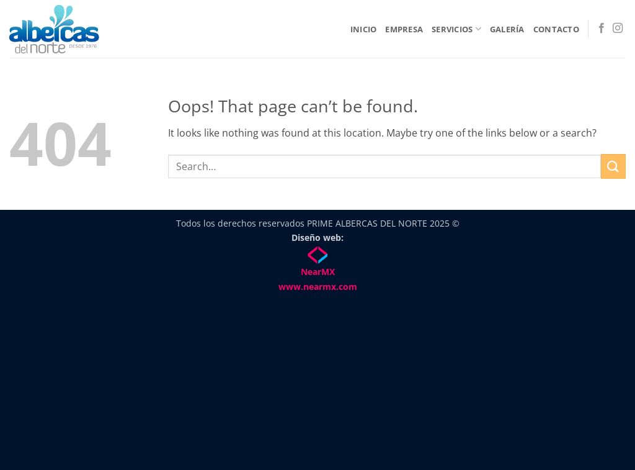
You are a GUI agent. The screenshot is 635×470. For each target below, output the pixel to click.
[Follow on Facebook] (601, 28)
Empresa (404, 29)
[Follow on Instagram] (618, 28)
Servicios (456, 29)
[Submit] (613, 166)
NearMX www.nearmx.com (317, 270)
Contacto (556, 29)
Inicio (363, 29)
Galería (507, 29)
